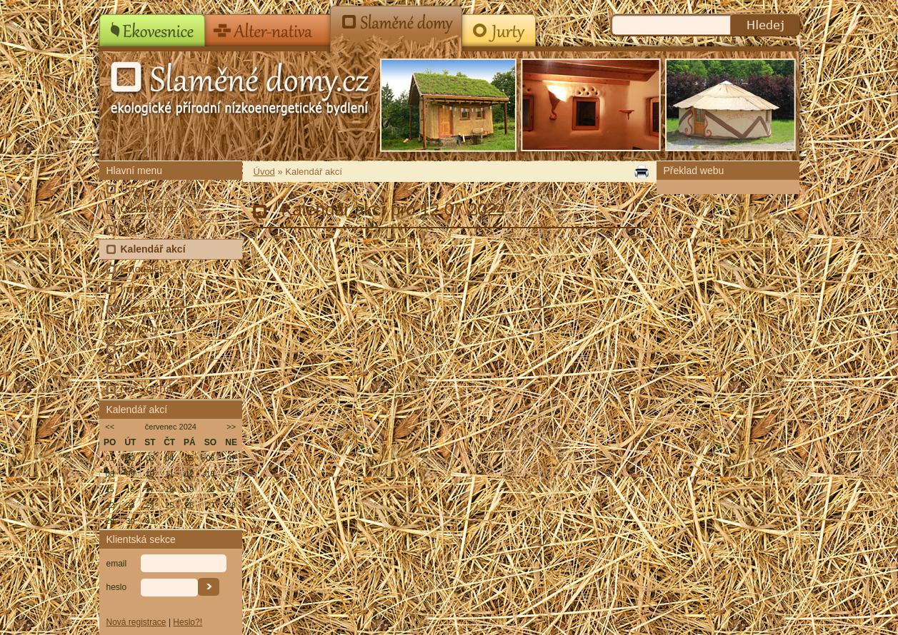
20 (210, 489)
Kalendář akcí (153, 249)
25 (169, 505)
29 (110, 521)
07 (231, 458)
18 (169, 489)
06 (210, 458)
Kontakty (140, 329)
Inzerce (137, 289)
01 (110, 458)
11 (169, 473)
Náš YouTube (151, 389)
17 (150, 489)
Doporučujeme (153, 349)
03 (150, 458)
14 (231, 473)
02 (130, 458)
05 (189, 458)
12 (189, 473)
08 (110, 473)
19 (189, 489)
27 (210, 505)
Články (136, 229)
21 (231, 489)
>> (231, 426)
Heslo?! (187, 622)
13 (210, 473)
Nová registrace (136, 622)
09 (130, 473)
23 (130, 505)
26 (189, 505)
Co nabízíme (149, 209)
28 (231, 505)
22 (110, 505)
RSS (131, 369)
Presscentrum (151, 309)
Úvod (132, 189)
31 (150, 521)
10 (150, 473)
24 (150, 505)
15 (110, 489)
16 (130, 489)
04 (169, 458)
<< (109, 426)
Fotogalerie (146, 269)
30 (130, 521)
